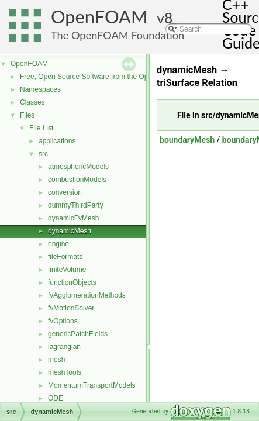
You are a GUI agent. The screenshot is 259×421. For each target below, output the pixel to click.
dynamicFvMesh (73, 218)
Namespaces (40, 89)
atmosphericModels (78, 167)
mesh (56, 360)
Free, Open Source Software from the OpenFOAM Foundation (116, 77)
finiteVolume (67, 269)
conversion (65, 192)
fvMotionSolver (71, 308)
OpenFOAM (99, 16)
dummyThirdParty (75, 205)
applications (57, 141)
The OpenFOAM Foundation (117, 35)
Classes (32, 102)
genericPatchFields (78, 334)
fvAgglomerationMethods (87, 295)
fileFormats (65, 257)
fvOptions (63, 321)
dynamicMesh (69, 231)
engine (58, 244)
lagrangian (64, 347)
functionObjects (72, 282)
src (43, 154)
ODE (55, 398)
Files (27, 115)
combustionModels (77, 179)
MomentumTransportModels (92, 385)
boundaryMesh (187, 139)
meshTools (64, 372)
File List (41, 128)
